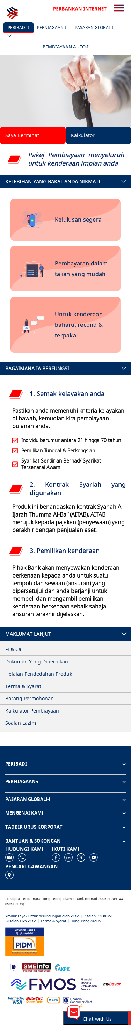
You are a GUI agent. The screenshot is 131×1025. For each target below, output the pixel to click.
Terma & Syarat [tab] (23, 686)
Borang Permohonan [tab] (29, 698)
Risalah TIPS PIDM (21, 921)
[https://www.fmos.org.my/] (54, 983)
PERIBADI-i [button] (17, 764)
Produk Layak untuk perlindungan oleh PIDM (42, 916)
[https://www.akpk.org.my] (62, 966)
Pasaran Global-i (94, 28)
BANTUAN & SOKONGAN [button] (33, 841)
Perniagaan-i (51, 28)
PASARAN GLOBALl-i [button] (27, 799)
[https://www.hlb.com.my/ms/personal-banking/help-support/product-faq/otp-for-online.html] (26, 999)
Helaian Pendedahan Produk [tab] (38, 673)
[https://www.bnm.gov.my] (13, 967)
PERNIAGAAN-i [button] (21, 781)
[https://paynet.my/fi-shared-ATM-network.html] (53, 999)
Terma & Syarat (53, 921)
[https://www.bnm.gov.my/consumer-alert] (77, 1000)
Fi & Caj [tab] (14, 649)
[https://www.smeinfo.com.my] (36, 966)
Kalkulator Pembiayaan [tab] (32, 710)
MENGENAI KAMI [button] (24, 813)
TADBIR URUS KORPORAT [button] (34, 827)
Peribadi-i (18, 28)
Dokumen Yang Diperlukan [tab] (36, 661)
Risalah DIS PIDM (97, 916)
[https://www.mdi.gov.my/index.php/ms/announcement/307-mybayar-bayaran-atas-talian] (112, 983)
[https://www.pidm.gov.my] (24, 941)
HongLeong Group (86, 921)
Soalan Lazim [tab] (20, 723)
